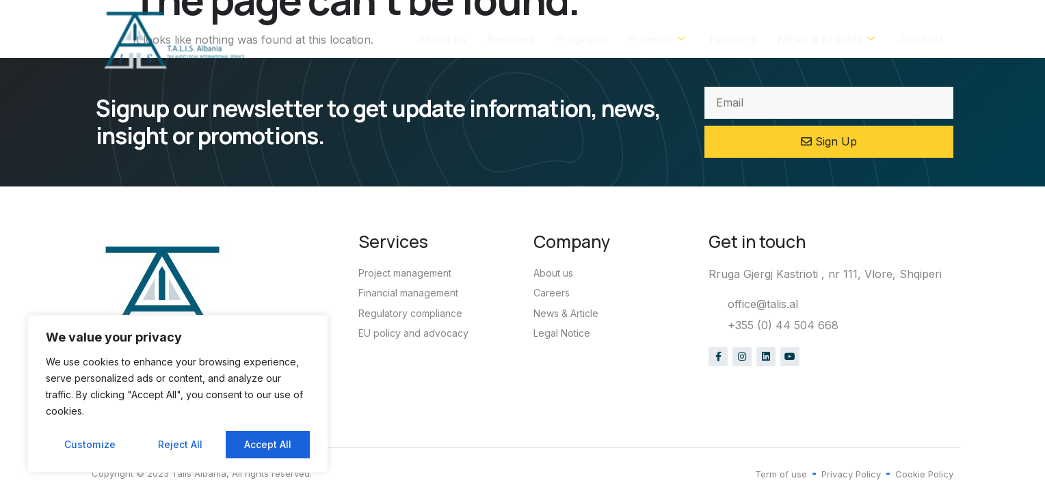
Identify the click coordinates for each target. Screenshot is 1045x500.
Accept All (267, 444)
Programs (581, 39)
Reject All (179, 444)
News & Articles (826, 39)
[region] (177, 394)
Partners (733, 39)
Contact (921, 39)
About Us (442, 39)
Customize (89, 444)
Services (511, 39)
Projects (657, 39)
